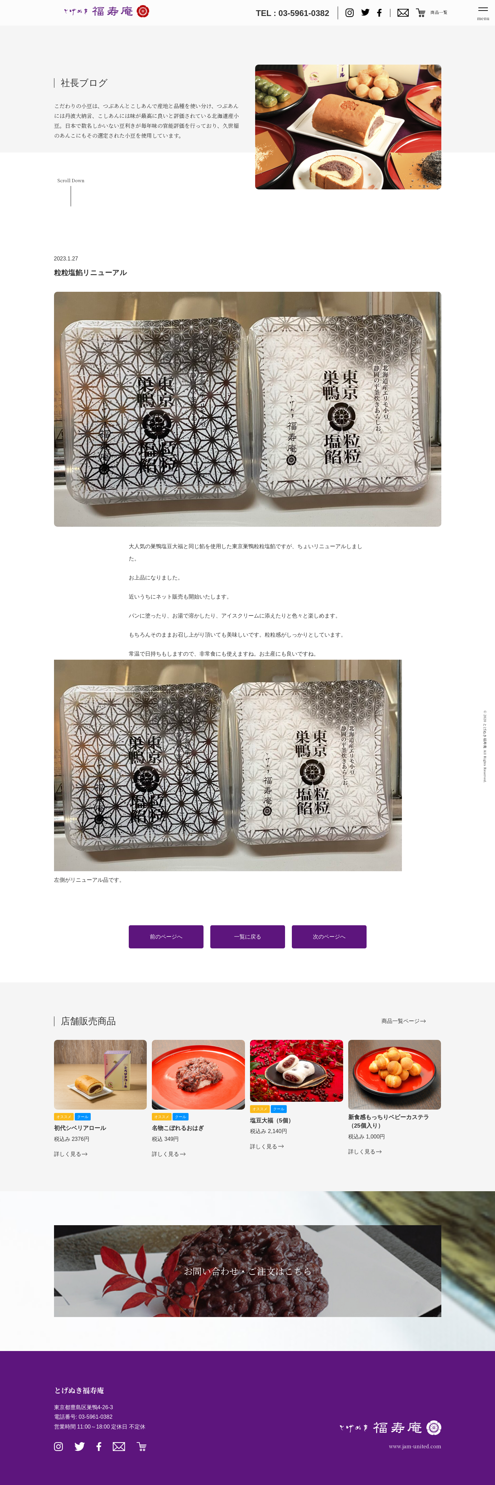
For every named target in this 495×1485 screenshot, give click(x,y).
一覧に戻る (247, 937)
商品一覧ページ (401, 1021)
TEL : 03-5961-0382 (292, 13)
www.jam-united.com (415, 1446)
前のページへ (166, 937)
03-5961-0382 (95, 1417)
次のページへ (329, 937)
